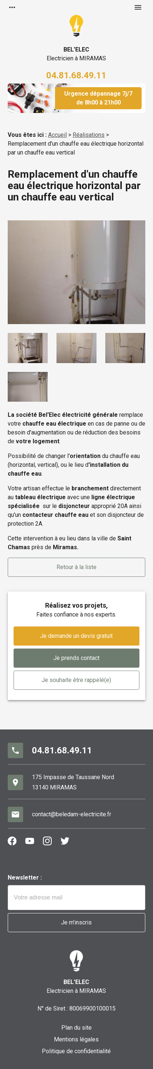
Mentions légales (76, 1039)
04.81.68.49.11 (76, 75)
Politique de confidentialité (76, 1051)
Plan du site (76, 1027)
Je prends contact (76, 657)
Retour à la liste (76, 567)
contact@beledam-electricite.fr (71, 814)
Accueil (57, 134)
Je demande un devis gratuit (76, 635)
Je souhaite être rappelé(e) (76, 679)
